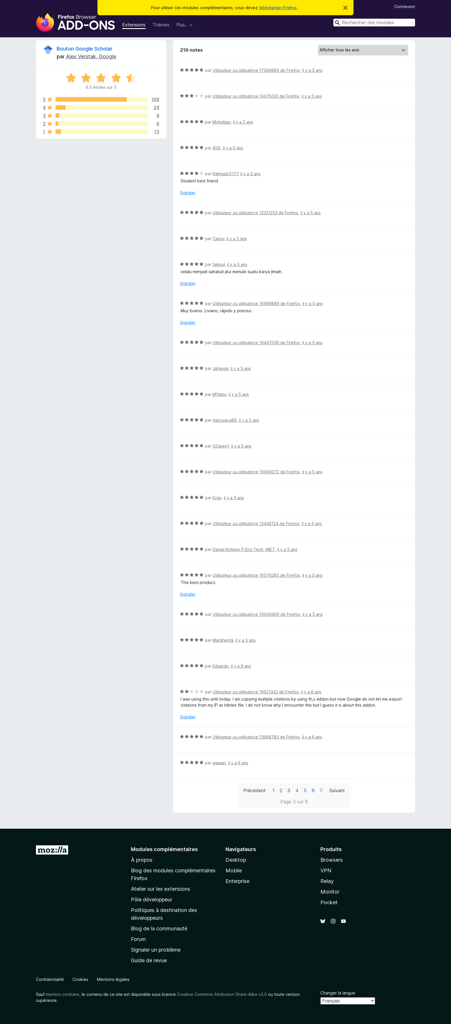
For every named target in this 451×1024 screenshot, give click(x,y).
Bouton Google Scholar (84, 49)
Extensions (134, 25)
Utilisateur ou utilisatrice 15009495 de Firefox (256, 614)
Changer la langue (337, 992)
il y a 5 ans (312, 70)
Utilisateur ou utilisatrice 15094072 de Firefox (256, 471)
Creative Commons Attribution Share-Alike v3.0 (222, 994)
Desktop (236, 860)
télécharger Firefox (278, 7)
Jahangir (220, 368)
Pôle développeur (151, 899)
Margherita (223, 640)
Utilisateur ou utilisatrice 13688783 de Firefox (256, 736)
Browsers (331, 860)
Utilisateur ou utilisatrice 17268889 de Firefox (256, 70)
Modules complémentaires (164, 849)
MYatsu (219, 394)
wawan (219, 762)
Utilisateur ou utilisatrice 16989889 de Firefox (256, 303)
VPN (325, 870)
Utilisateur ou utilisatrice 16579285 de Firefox (256, 575)
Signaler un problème (156, 950)
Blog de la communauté (159, 928)
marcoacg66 (225, 420)
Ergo (217, 497)
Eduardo (221, 666)
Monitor (329, 892)
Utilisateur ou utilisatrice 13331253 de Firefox (255, 212)
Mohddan (222, 121)
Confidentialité (50, 979)
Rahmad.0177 (225, 173)
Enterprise (237, 881)
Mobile (234, 870)
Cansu (218, 238)
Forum (138, 939)
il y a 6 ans (241, 666)
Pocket (329, 902)
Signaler (188, 192)
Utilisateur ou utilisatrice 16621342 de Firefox (256, 691)
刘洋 (217, 147)
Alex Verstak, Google (91, 56)
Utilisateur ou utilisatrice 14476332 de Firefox (256, 96)
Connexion (404, 6)
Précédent (254, 790)
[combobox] (374, 22)
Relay (327, 881)
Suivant (337, 790)
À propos (141, 860)
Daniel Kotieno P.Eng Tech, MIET (244, 549)
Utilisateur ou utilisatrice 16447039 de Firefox (256, 342)
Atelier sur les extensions (160, 889)
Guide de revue (149, 960)
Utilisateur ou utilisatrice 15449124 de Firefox (256, 523)
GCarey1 (221, 445)
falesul (219, 264)
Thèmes (160, 25)
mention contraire (62, 994)
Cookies (80, 979)
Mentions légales (113, 979)
